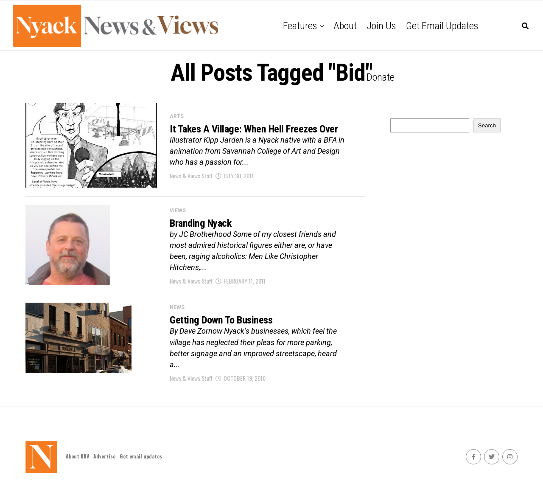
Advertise (104, 458)
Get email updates (442, 26)
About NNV (77, 458)
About (345, 26)
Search (487, 125)
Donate (381, 77)
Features (300, 26)
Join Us (381, 26)
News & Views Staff (191, 183)
